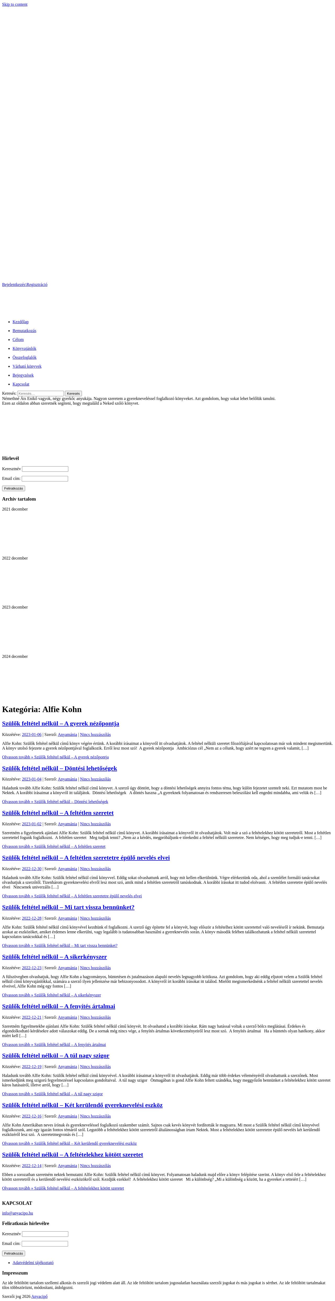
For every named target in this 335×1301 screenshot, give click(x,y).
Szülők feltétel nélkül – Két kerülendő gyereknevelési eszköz (82, 1105)
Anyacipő (39, 1296)
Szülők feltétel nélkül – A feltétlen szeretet (58, 812)
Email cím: (12, 478)
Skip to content (14, 4)
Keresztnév (11, 469)
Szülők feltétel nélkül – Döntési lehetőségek (59, 768)
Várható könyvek (27, 366)
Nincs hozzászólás (95, 734)
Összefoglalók (25, 357)
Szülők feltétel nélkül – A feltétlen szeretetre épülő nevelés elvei (86, 857)
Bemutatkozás (24, 330)
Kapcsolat (21, 384)
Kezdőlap (21, 321)
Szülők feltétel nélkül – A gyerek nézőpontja (60, 723)
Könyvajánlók (24, 348)
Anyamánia (67, 734)
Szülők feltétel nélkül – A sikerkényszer (54, 956)
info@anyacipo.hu (17, 1213)
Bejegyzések (23, 375)
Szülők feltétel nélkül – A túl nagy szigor (55, 1055)
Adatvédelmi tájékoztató (33, 1262)
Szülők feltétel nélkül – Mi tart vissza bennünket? (68, 907)
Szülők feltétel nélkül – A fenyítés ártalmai (58, 1006)
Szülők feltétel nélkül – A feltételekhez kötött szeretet (72, 1154)
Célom (18, 339)
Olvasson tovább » (55, 757)
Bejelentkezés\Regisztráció (24, 284)
